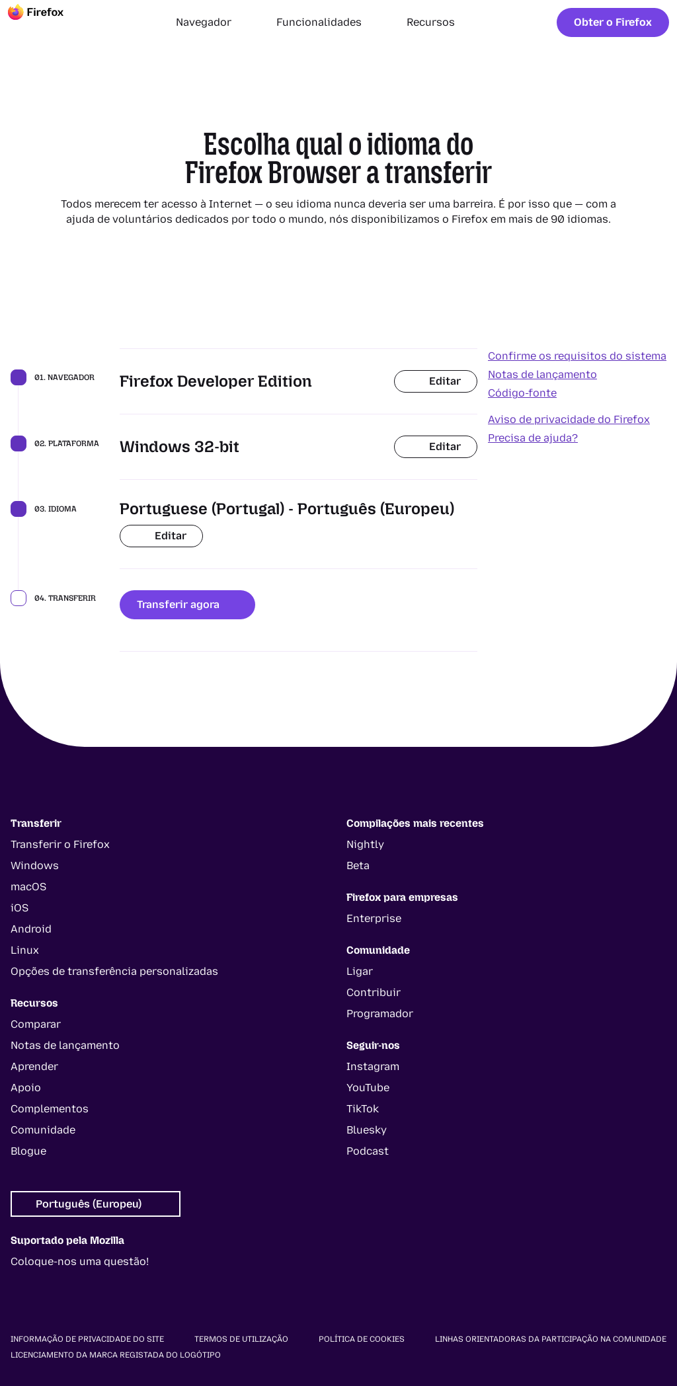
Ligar (359, 971)
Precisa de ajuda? (533, 438)
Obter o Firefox (613, 22)
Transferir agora (187, 604)
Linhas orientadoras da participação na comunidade (550, 1339)
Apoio (26, 1087)
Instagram (372, 1066)
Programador (379, 1013)
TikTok (362, 1108)
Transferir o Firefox (60, 844)
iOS (19, 908)
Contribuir (373, 992)
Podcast (367, 1151)
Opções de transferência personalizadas (114, 971)
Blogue (28, 1151)
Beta (358, 865)
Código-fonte (522, 393)
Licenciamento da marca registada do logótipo (116, 1355)
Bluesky (366, 1130)
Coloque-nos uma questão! (80, 1261)
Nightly (365, 844)
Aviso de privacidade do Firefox (569, 419)
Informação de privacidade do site (87, 1339)
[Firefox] (47, 22)
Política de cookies (362, 1339)
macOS (28, 886)
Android (31, 929)
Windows (35, 865)
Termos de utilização (241, 1339)
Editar (436, 381)
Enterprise (373, 918)
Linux (25, 950)
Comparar (36, 1024)
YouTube (367, 1087)
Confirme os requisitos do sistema (577, 356)
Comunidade (43, 1130)
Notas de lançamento (542, 374)
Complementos (50, 1108)
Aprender (34, 1066)
